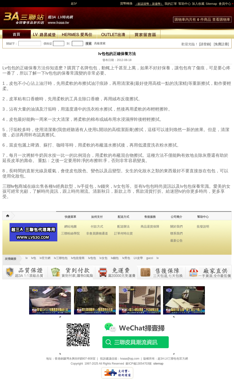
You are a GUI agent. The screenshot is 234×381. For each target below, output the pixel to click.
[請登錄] (205, 44)
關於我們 (176, 226)
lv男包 (126, 258)
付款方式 (97, 226)
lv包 (38, 16)
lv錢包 (115, 258)
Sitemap (211, 3)
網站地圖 (70, 226)
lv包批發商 (78, 258)
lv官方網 (45, 258)
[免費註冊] (221, 44)
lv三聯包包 (61, 258)
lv (27, 258)
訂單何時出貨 (123, 233)
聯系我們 (176, 233)
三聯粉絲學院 (70, 233)
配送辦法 (123, 226)
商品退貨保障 (150, 226)
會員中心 (225, 3)
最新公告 (176, 240)
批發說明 (203, 226)
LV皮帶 (138, 258)
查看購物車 (221, 19)
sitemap (158, 363)
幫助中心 (184, 3)
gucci (149, 258)
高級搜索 (100, 43)
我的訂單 (171, 3)
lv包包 (92, 258)
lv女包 (103, 258)
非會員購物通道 (97, 233)
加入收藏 (198, 3)
